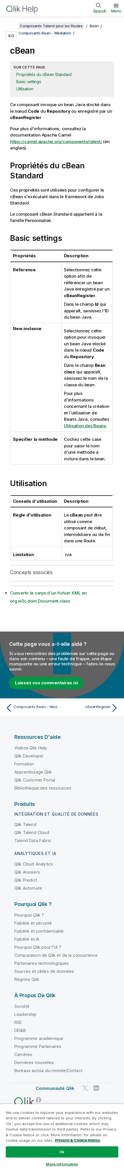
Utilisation (24, 88)
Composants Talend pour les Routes (51, 26)
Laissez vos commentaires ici (46, 682)
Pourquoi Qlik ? (29, 915)
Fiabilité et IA (26, 939)
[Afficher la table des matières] (11, 25)
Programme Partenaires (37, 1046)
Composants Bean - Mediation (45, 33)
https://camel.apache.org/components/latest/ (56, 141)
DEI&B (20, 1030)
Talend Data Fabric (32, 840)
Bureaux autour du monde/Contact (48, 1070)
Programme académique (38, 1038)
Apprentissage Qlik (33, 771)
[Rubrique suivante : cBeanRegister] (91, 708)
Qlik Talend (25, 824)
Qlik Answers (27, 872)
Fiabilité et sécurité (33, 923)
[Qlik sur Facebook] (38, 1099)
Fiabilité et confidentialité (39, 931)
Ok (61, 1151)
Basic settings (28, 81)
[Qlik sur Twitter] (85, 1088)
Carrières (23, 1054)
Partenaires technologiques (41, 963)
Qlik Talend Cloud (31, 832)
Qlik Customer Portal (34, 780)
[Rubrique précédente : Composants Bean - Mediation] (32, 708)
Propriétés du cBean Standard (44, 74)
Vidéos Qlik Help (30, 747)
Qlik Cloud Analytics (33, 864)
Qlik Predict (25, 880)
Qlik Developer (29, 755)
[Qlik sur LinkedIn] (96, 1088)
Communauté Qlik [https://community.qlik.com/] (55, 1088)
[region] (62, 1137)
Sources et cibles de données (44, 971)
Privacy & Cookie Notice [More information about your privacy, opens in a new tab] (77, 1140)
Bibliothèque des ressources (42, 788)
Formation (24, 763)
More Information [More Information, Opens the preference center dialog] (62, 1164)
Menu (116, 11)
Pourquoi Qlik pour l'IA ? (37, 947)
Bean (94, 26)
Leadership (25, 1014)
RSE (18, 1022)
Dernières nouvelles (34, 1062)
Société (21, 1006)
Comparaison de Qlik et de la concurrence (56, 955)
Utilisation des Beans (85, 425)
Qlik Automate (28, 888)
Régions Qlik (26, 979)
